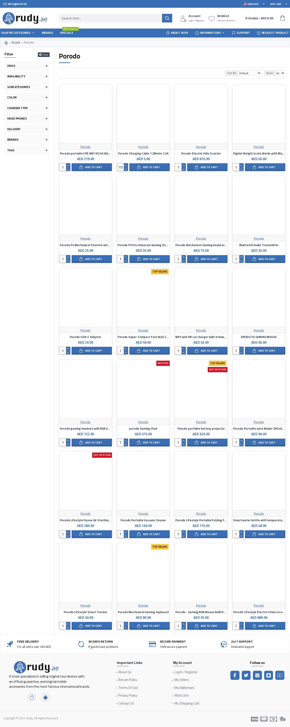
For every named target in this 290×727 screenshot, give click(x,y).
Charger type (17, 108)
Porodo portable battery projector (201, 429)
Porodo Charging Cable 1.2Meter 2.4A (143, 153)
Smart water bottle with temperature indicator (259, 520)
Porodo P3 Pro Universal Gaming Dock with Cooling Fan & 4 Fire (143, 245)
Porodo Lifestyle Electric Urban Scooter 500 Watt (259, 612)
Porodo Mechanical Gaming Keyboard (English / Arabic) (201, 245)
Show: (270, 73)
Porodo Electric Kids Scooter (201, 153)
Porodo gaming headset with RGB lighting (85, 429)
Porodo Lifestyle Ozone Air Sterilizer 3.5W (85, 520)
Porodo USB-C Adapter (85, 337)
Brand (16, 42)
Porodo (85, 146)
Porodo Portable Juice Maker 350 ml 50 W (259, 429)
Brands (12, 139)
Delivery (13, 129)
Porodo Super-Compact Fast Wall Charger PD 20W (143, 337)
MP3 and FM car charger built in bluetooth (201, 337)
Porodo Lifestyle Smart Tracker (85, 612)
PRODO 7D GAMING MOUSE (259, 337)
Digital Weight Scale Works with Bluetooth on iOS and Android (259, 153)
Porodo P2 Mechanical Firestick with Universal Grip (85, 245)
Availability (16, 76)
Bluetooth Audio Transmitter (258, 245)
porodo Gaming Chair (143, 429)
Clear (45, 54)
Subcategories (18, 87)
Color (12, 97)
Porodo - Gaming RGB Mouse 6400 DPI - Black (201, 612)
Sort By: (226, 73)
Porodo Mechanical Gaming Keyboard (143, 612)
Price (11, 66)
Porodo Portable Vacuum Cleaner (143, 520)
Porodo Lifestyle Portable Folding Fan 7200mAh (201, 520)
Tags (10, 150)
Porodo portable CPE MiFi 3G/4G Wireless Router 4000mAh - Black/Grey (85, 153)
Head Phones (17, 118)
